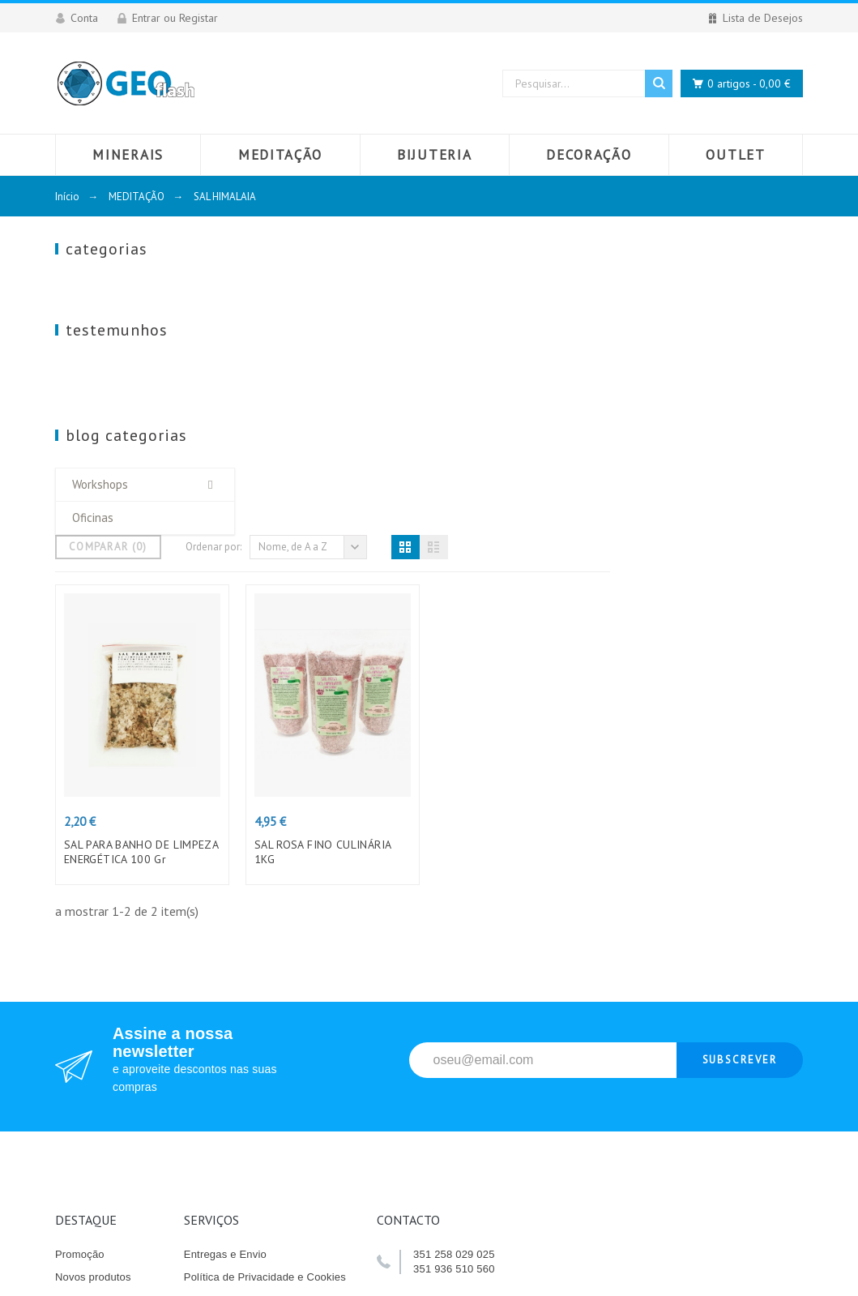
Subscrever (740, 765)
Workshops (100, 500)
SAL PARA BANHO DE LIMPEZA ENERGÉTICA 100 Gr (334, 557)
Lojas (197, 1119)
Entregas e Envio (225, 960)
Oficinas (92, 533)
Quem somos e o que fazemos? (261, 1028)
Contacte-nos (216, 1073)
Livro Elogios (86, 1051)
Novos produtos (93, 983)
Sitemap (204, 1096)
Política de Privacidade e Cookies (265, 983)
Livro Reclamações (101, 1028)
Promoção (80, 960)
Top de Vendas (91, 1005)
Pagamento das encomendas (254, 1051)
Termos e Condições (233, 1005)
